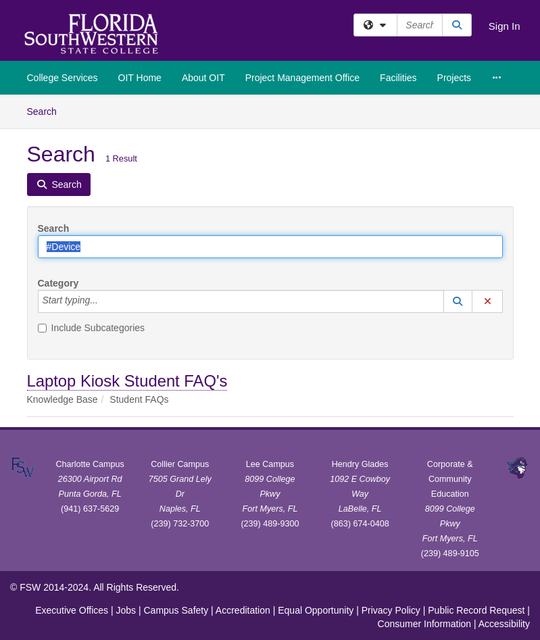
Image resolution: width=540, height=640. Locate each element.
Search (47, 110)
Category (58, 283)
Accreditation (243, 610)
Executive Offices (71, 610)
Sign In (504, 26)
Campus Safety (175, 610)
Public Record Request (476, 610)
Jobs (126, 610)
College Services (62, 77)
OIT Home (140, 77)
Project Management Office (302, 77)
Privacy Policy (391, 610)
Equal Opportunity (315, 610)
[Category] (105, 301)
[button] (458, 301)
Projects (454, 77)
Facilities (398, 77)
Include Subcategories (91, 327)
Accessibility (504, 623)
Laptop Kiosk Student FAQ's (127, 381)
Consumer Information (425, 623)
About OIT (203, 77)
